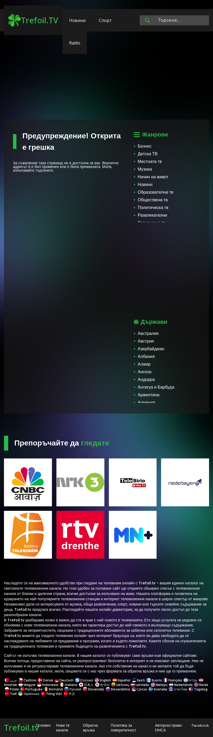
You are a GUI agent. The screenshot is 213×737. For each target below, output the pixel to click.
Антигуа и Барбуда (156, 387)
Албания (146, 356)
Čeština (27, 680)
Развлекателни (152, 215)
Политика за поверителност (123, 728)
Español (121, 680)
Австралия (148, 333)
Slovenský (93, 689)
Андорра (146, 379)
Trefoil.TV (33, 20)
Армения (146, 402)
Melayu (159, 685)
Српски (139, 689)
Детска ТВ (148, 154)
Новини (77, 20)
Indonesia (47, 685)
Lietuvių (120, 685)
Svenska (158, 689)
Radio (74, 43)
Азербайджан (151, 349)
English (103, 680)
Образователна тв (156, 192)
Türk (10, 693)
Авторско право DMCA (168, 728)
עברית (190, 680)
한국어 (102, 685)
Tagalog (197, 689)
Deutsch (64, 680)
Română (53, 689)
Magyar (27, 685)
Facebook (200, 725)
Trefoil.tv (21, 727)
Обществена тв (153, 200)
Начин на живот (153, 177)
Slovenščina (118, 689)
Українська (28, 693)
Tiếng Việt (51, 693)
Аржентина (148, 395)
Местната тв (150, 161)
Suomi (154, 680)
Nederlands (180, 685)
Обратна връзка (90, 728)
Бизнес (145, 146)
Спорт (105, 20)
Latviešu (140, 685)
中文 (69, 693)
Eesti (138, 680)
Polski (12, 689)
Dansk (45, 680)
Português (31, 689)
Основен (43, 725)
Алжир (144, 364)
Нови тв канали (62, 728)
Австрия (146, 341)
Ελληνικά (84, 680)
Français (173, 680)
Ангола (145, 372)
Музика (145, 169)
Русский (73, 689)
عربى (11, 680)
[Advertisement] (106, 78)
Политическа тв (153, 207)
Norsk (200, 685)
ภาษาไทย (178, 689)
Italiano (68, 685)
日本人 (86, 685)
